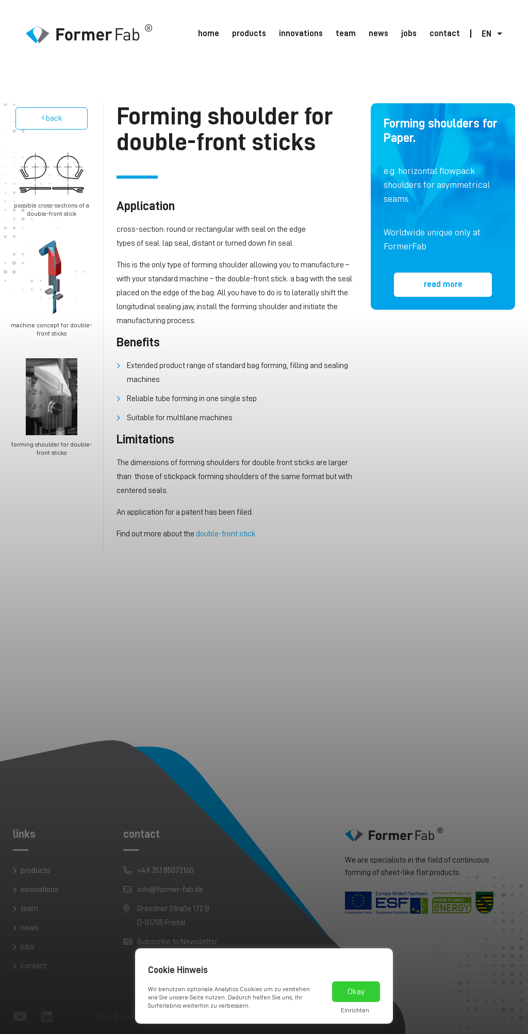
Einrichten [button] (355, 1010)
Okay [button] (356, 992)
